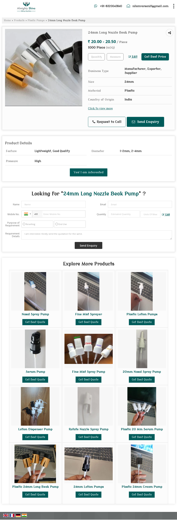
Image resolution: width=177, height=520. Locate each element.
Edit (132, 56)
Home (7, 20)
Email (103, 204)
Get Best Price (155, 56)
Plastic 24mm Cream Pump (142, 487)
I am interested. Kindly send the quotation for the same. (96, 235)
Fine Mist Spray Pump (88, 372)
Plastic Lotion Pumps (141, 314)
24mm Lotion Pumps (89, 487)
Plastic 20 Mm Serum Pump (142, 429)
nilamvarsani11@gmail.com (150, 6)
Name (16, 204)
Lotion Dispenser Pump (35, 429)
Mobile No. (13, 214)
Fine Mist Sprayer (88, 314)
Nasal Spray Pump (35, 314)
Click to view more (100, 108)
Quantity (101, 214)
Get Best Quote (35, 322)
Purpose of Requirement (12, 224)
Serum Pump (35, 372)
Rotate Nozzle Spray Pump (88, 429)
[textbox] (115, 56)
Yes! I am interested (88, 172)
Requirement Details (12, 235)
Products (19, 20)
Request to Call (106, 122)
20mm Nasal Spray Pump (142, 372)
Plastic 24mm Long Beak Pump (35, 487)
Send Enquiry (145, 122)
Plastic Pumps (36, 20)
